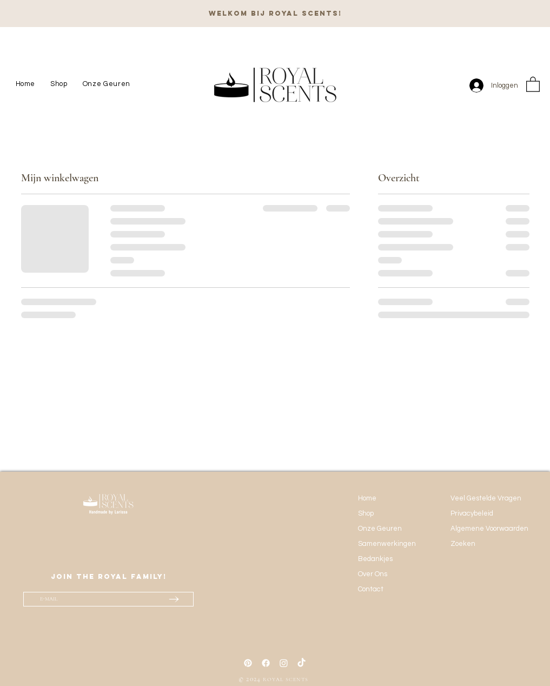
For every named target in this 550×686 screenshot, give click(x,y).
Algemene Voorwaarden (488, 528)
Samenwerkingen (387, 544)
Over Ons (372, 574)
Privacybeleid (471, 513)
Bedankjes (375, 559)
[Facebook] (266, 663)
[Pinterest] (248, 663)
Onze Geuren (380, 528)
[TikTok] (301, 663)
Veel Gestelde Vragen (485, 498)
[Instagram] (284, 663)
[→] (174, 598)
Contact (370, 589)
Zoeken (462, 544)
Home (367, 498)
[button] (533, 84)
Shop (366, 513)
